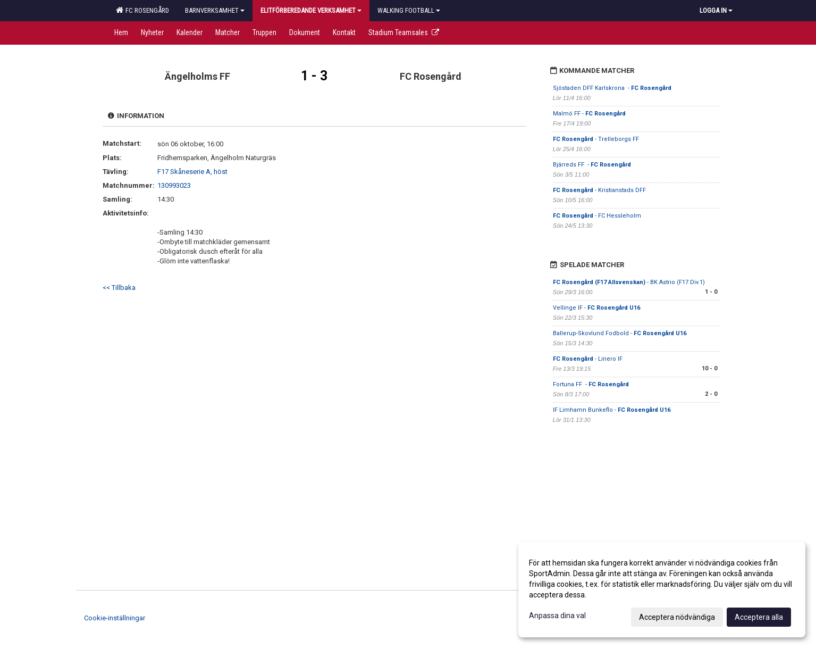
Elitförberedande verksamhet (310, 10)
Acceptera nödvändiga (677, 617)
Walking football (408, 10)
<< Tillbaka (119, 288)
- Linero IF (587, 358)
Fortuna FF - (591, 384)
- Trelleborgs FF (596, 139)
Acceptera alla (759, 617)
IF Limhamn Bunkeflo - (611, 409)
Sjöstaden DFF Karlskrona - (612, 88)
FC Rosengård (142, 10)
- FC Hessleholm (598, 215)
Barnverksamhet (215, 10)
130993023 (174, 185)
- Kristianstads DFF (600, 190)
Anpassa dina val (557, 615)
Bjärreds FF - (592, 164)
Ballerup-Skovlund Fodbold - (619, 333)
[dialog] (661, 589)
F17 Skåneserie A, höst (192, 172)
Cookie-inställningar (114, 618)
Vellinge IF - (596, 307)
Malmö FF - (589, 113)
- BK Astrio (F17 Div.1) (629, 282)
